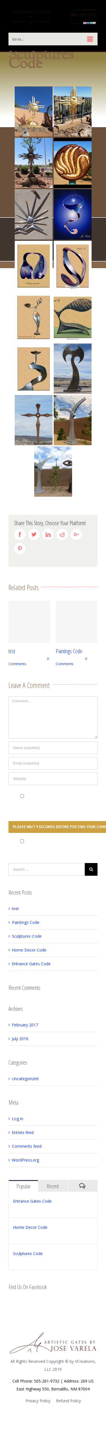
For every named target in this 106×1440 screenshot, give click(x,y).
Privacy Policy (37, 1400)
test (11, 651)
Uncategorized (25, 1078)
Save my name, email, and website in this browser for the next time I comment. (46, 803)
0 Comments (71, 661)
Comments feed (27, 1146)
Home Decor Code (29, 950)
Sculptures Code (27, 936)
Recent (53, 1186)
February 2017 (25, 1024)
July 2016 (20, 1038)
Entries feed (23, 1132)
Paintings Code (69, 651)
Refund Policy (68, 1400)
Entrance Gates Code (31, 963)
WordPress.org (25, 1160)
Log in (17, 1118)
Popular (23, 1186)
